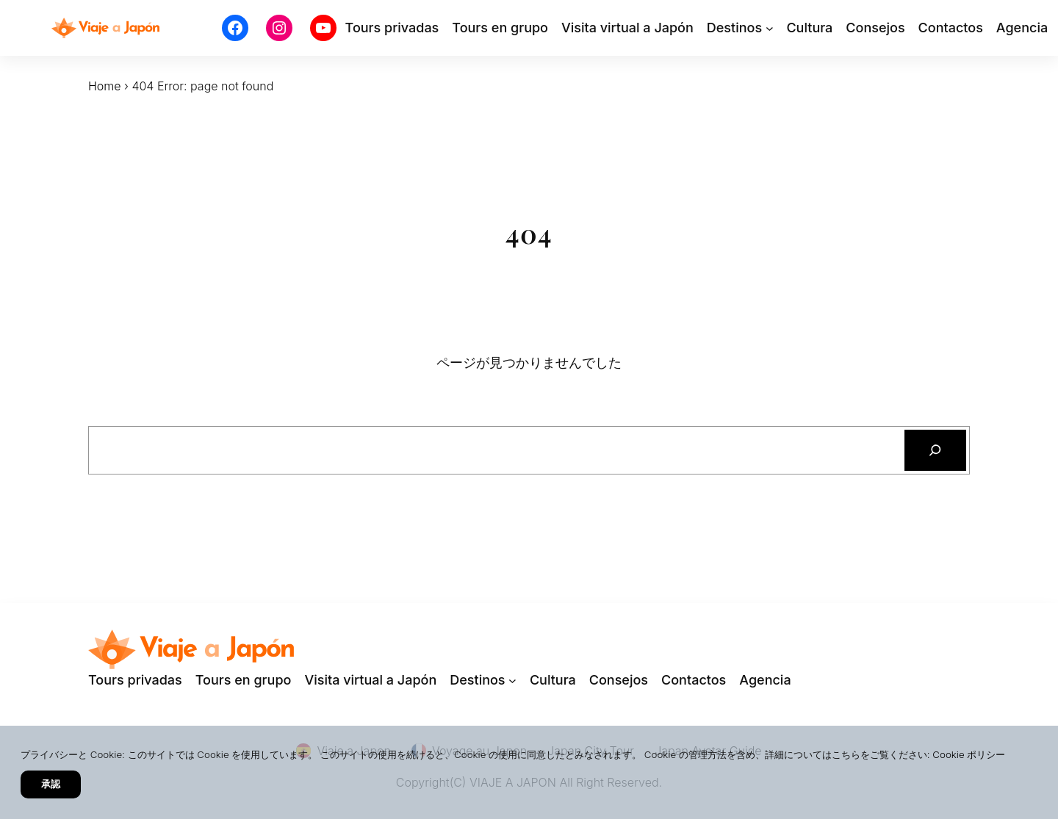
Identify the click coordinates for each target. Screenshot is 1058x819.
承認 (50, 784)
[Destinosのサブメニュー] (770, 28)
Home (104, 86)
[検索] (935, 451)
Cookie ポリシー (968, 754)
